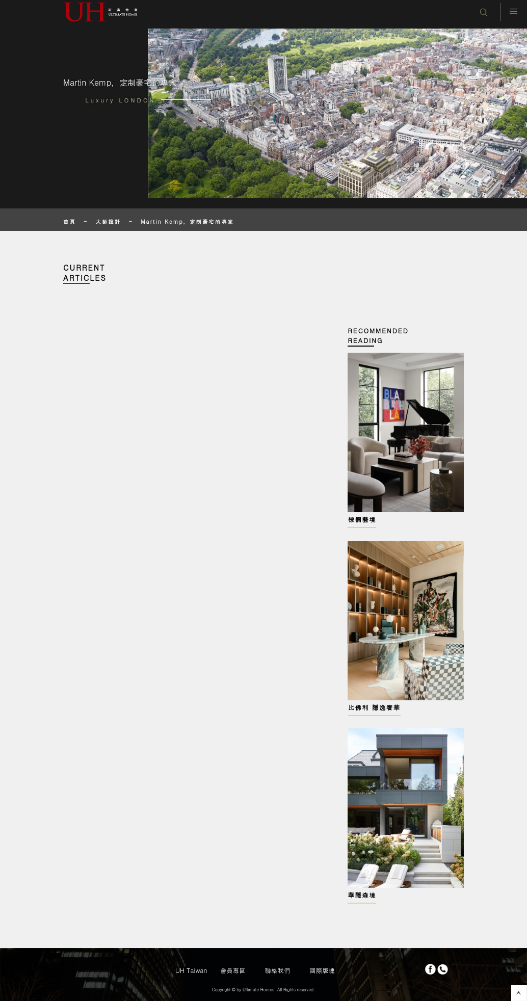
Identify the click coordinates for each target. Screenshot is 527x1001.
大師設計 (108, 221)
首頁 (69, 221)
